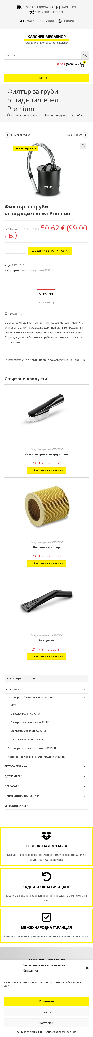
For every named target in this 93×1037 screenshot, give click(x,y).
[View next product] (85, 135)
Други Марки (13, 776)
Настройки (46, 1023)
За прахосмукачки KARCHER (38, 270)
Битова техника (16, 766)
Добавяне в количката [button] (46, 470)
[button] (87, 968)
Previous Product (20, 135)
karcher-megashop (47, 36)
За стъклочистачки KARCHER (27, 739)
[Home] (8, 115)
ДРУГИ (14, 705)
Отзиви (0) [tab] (46, 302)
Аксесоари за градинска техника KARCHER (32, 748)
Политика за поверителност (60, 1031)
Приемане (46, 1001)
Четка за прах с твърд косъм (46, 454)
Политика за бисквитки (28, 1031)
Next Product (74, 135)
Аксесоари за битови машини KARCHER (31, 697)
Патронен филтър (46, 547)
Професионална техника (22, 796)
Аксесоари (12, 689)
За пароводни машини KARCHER (30, 722)
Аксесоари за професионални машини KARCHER (36, 756)
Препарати (12, 786)
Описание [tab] (46, 293)
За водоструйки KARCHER (25, 713)
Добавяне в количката (50, 250)
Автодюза (46, 640)
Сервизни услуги (17, 805)
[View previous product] (7, 135)
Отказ (46, 1012)
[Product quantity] (15, 250)
